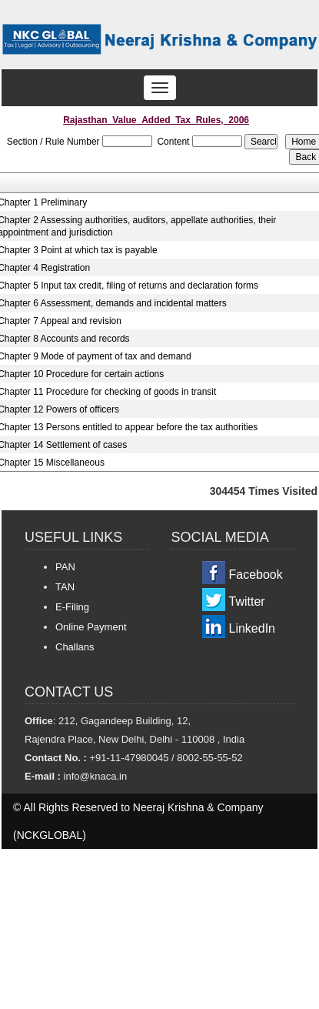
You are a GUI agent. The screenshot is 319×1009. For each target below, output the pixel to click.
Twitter (247, 601)
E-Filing (72, 607)
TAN (65, 587)
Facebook (256, 574)
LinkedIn (252, 628)
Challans (75, 647)
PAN (65, 567)
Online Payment (91, 627)
